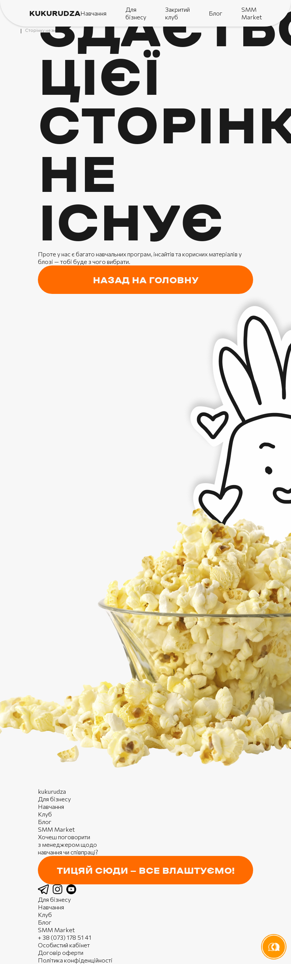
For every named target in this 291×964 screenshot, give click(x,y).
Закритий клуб (177, 13)
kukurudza (54, 14)
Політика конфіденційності (75, 960)
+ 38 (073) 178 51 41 (64, 937)
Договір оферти (60, 952)
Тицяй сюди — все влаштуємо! (146, 871)
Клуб (45, 814)
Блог (215, 13)
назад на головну (146, 280)
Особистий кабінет (64, 944)
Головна (17, 30)
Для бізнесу (135, 13)
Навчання (93, 13)
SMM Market (251, 13)
